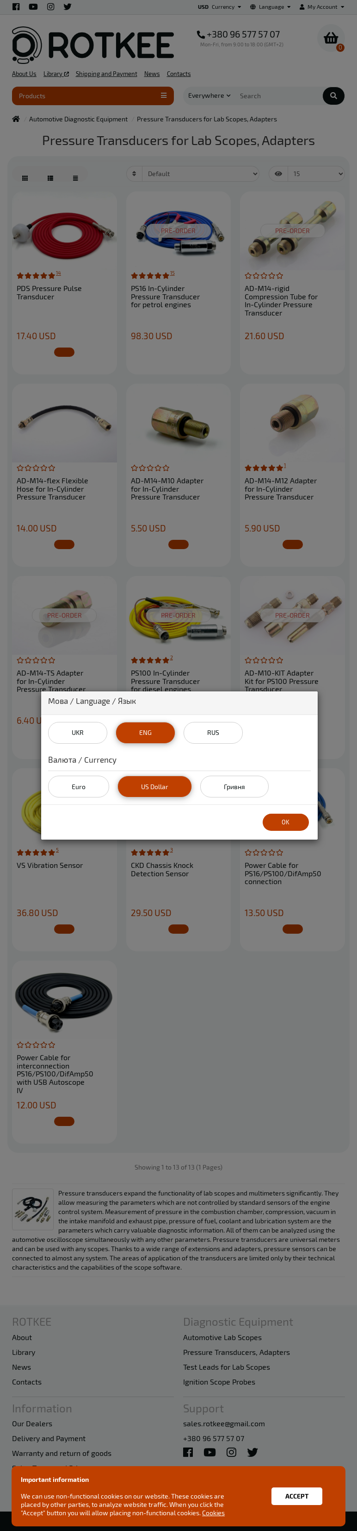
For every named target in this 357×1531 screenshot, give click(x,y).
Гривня (234, 787)
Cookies (213, 1513)
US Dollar (154, 787)
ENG (145, 732)
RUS (213, 732)
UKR (78, 732)
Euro (79, 787)
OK (285, 822)
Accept (296, 1496)
